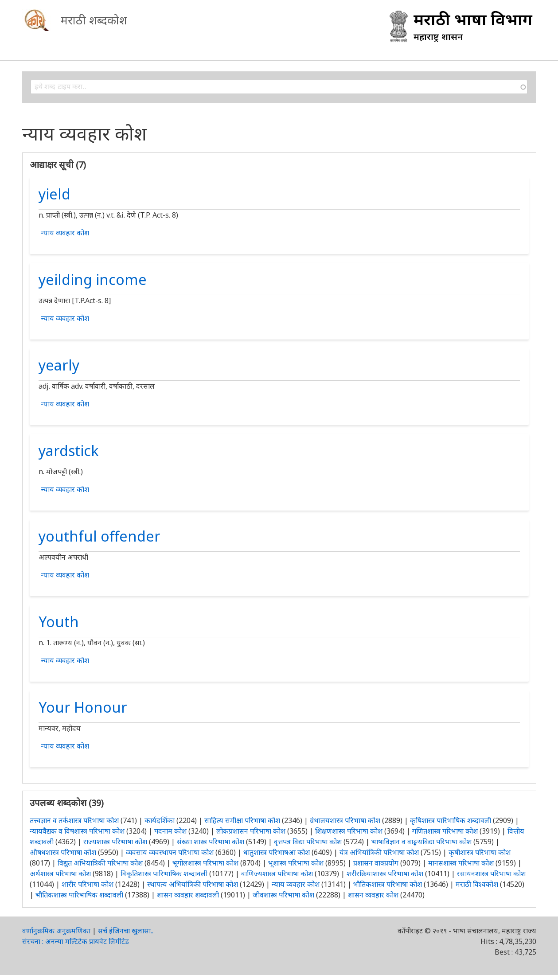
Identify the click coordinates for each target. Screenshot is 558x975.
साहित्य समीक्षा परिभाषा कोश (242, 820)
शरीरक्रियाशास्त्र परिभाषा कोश (385, 873)
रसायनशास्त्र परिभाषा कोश (491, 873)
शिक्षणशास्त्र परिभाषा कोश (348, 831)
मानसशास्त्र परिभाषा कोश (461, 863)
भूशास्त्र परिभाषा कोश (296, 863)
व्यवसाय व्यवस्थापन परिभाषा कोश (170, 852)
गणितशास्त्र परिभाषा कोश (445, 831)
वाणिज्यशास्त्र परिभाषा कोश (277, 873)
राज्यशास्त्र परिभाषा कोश (115, 841)
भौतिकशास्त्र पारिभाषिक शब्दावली (79, 895)
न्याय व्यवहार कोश (65, 233)
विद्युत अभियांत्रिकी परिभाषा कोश (100, 863)
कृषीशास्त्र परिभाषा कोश (480, 852)
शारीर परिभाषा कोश (87, 884)
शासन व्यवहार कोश (373, 895)
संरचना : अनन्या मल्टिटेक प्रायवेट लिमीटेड (75, 941)
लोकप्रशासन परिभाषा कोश (250, 831)
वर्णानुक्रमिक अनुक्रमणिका (56, 931)
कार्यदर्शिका (159, 820)
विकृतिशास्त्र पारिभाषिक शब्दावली (165, 873)
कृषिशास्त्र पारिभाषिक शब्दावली (450, 820)
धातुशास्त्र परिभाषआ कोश (276, 852)
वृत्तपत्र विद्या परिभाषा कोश (308, 841)
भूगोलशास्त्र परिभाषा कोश (205, 863)
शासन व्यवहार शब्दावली (188, 895)
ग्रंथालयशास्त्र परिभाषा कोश (345, 820)
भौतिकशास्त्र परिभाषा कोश (387, 884)
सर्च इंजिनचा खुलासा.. (125, 931)
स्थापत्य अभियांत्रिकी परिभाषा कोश (192, 884)
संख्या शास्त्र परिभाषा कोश (210, 841)
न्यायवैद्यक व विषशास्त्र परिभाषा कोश (77, 831)
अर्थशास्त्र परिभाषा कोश (60, 873)
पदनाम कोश (170, 831)
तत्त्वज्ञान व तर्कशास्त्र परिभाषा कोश (74, 820)
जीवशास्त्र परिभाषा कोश (283, 895)
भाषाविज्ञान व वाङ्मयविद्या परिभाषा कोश (421, 841)
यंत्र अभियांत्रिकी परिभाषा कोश (379, 852)
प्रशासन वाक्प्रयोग (375, 863)
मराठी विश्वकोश (477, 884)
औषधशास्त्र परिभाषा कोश (63, 852)
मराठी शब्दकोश (94, 20)
